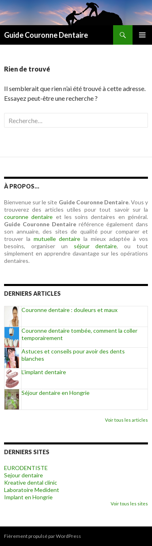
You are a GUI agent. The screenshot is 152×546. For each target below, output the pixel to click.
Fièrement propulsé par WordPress (42, 536)
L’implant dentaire (43, 371)
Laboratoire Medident (31, 489)
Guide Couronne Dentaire (46, 34)
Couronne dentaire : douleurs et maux (69, 309)
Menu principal (142, 35)
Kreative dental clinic (30, 482)
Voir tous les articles (126, 419)
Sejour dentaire (23, 475)
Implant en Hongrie (28, 497)
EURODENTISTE (26, 467)
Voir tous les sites (129, 503)
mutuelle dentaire (57, 238)
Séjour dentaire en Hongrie (55, 392)
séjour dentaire (95, 246)
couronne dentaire (28, 216)
